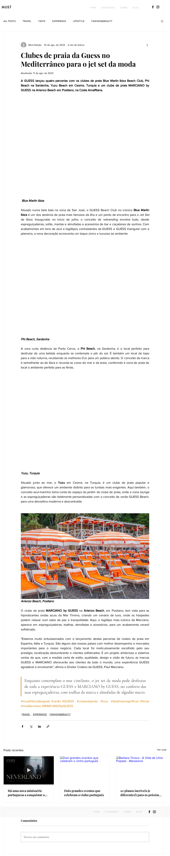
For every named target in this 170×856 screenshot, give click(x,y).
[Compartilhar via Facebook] (22, 726)
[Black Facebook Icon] (153, 7)
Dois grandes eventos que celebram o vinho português (84, 793)
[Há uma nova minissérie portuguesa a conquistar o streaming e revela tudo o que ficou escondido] (29, 770)
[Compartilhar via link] (48, 726)
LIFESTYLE (78, 21)
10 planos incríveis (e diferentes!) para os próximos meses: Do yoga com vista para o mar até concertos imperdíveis (141, 793)
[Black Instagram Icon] (158, 7)
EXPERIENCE (59, 21)
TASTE (41, 21)
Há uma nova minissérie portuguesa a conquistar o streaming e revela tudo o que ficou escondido (26, 793)
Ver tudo (162, 749)
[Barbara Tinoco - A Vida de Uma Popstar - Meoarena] (141, 770)
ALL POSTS (9, 21)
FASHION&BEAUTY (101, 21)
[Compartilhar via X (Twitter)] (31, 726)
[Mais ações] (147, 45)
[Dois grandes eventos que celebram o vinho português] (85, 770)
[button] (108, 7)
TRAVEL (27, 21)
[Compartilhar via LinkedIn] (39, 726)
